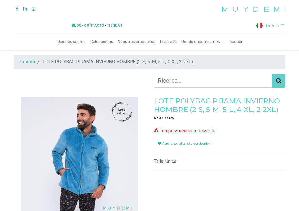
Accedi (235, 41)
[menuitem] (71, 41)
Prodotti (26, 61)
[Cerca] (278, 81)
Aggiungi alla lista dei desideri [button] (184, 143)
